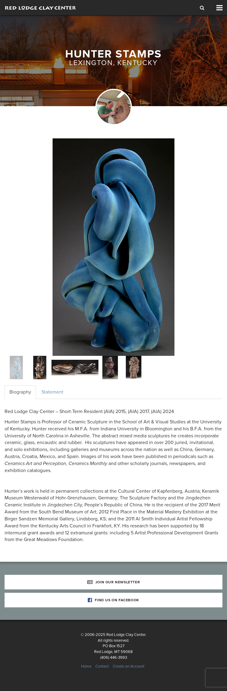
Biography (20, 392)
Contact (102, 666)
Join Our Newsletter (113, 582)
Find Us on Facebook (113, 600)
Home (86, 666)
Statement (52, 392)
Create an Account (128, 666)
